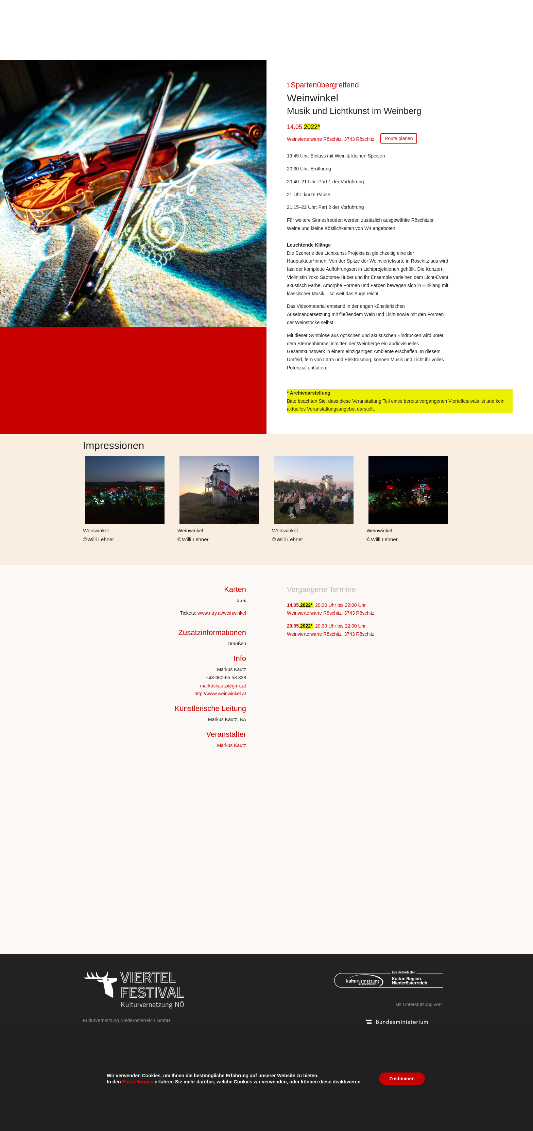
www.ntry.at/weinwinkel (221, 613)
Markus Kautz (231, 745)
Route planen (398, 138)
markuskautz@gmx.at (223, 685)
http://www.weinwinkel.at (220, 693)
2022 (310, 126)
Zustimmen (402, 1078)
